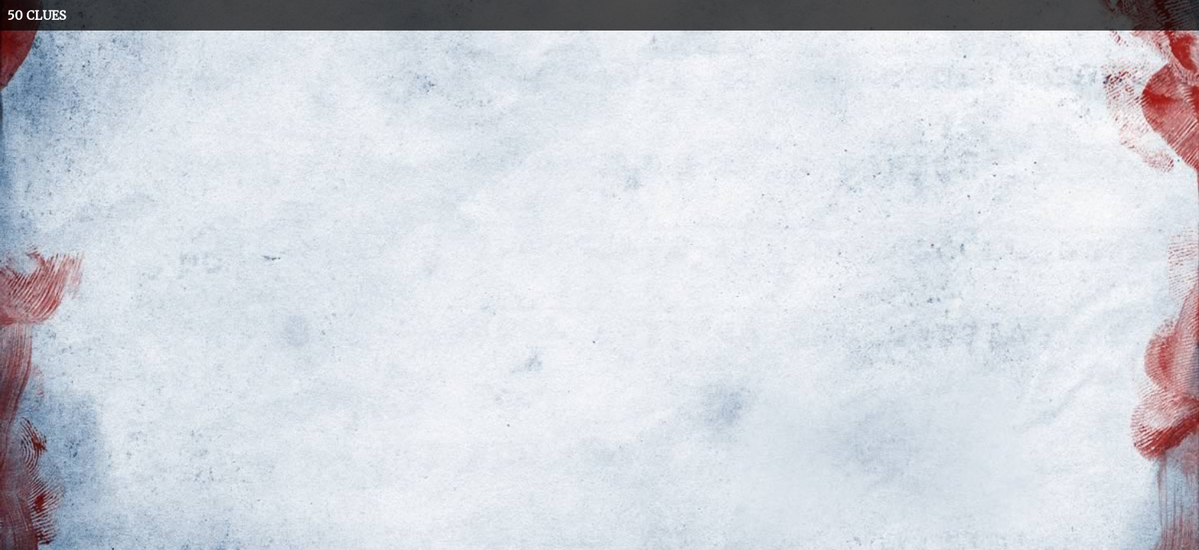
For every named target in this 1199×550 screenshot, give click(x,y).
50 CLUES (37, 15)
